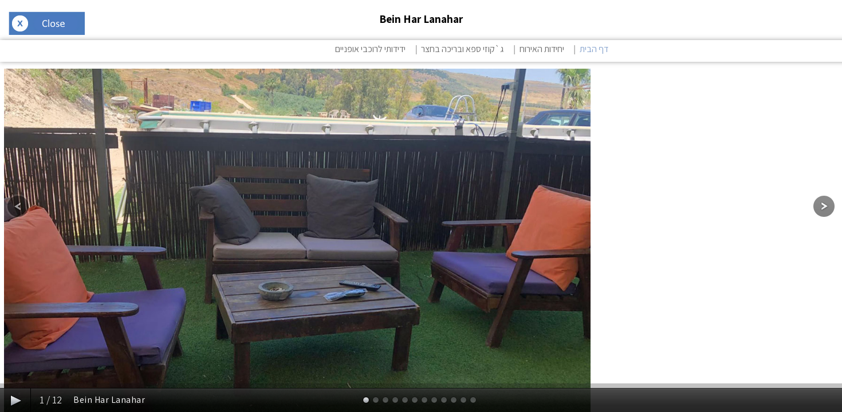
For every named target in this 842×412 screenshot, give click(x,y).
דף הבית (594, 49)
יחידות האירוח (542, 49)
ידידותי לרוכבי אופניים (370, 49)
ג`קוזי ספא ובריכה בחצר (462, 49)
